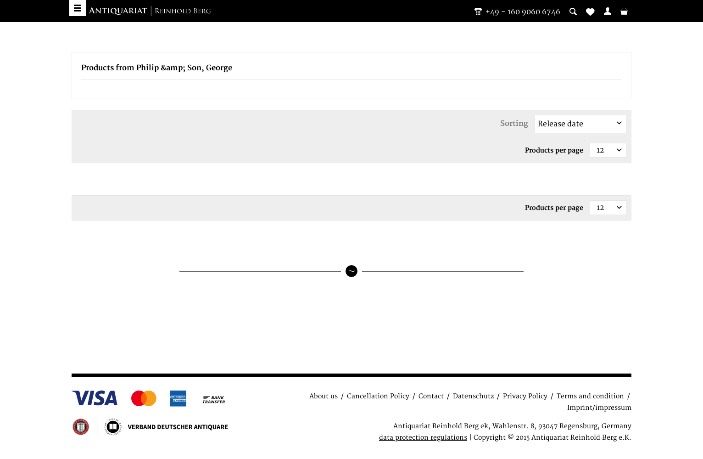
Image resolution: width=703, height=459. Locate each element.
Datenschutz (473, 396)
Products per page (554, 150)
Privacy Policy (525, 396)
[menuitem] (607, 11)
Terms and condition (590, 396)
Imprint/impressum (599, 408)
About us (323, 396)
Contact (431, 396)
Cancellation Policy (378, 396)
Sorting (514, 123)
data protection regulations (423, 438)
